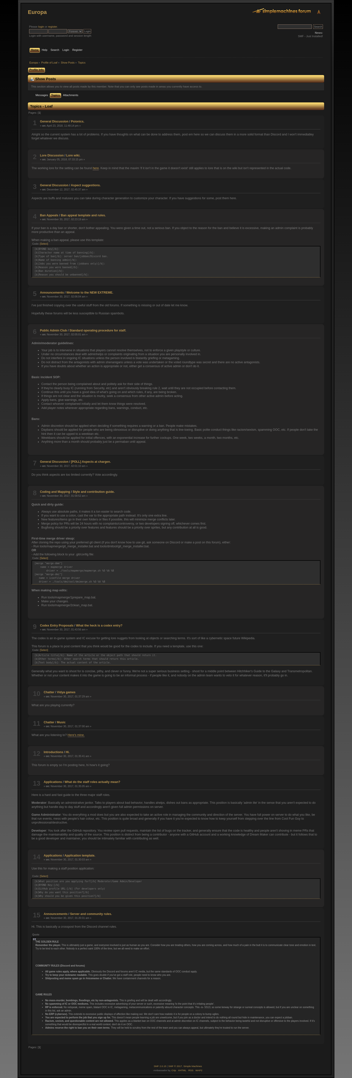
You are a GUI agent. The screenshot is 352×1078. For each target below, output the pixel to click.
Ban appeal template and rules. (83, 215)
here (96, 168)
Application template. (79, 855)
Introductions (53, 752)
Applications (53, 782)
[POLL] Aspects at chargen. (91, 461)
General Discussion (54, 121)
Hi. (68, 752)
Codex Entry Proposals (56, 625)
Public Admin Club (53, 330)
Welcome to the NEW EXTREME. (89, 292)
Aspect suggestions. (86, 185)
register (52, 26)
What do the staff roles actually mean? (92, 782)
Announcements (52, 292)
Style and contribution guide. (94, 492)
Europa (37, 12)
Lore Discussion (52, 155)
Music (61, 722)
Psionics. (77, 121)
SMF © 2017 (175, 1066)
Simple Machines (192, 1066)
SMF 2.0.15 (160, 1066)
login (41, 26)
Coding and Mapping (55, 492)
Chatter (49, 692)
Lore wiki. (73, 155)
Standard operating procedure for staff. (97, 330)
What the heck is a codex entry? (99, 625)
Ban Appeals (49, 215)
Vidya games (66, 692)
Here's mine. (76, 735)
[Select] (44, 243)
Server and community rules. (91, 914)
